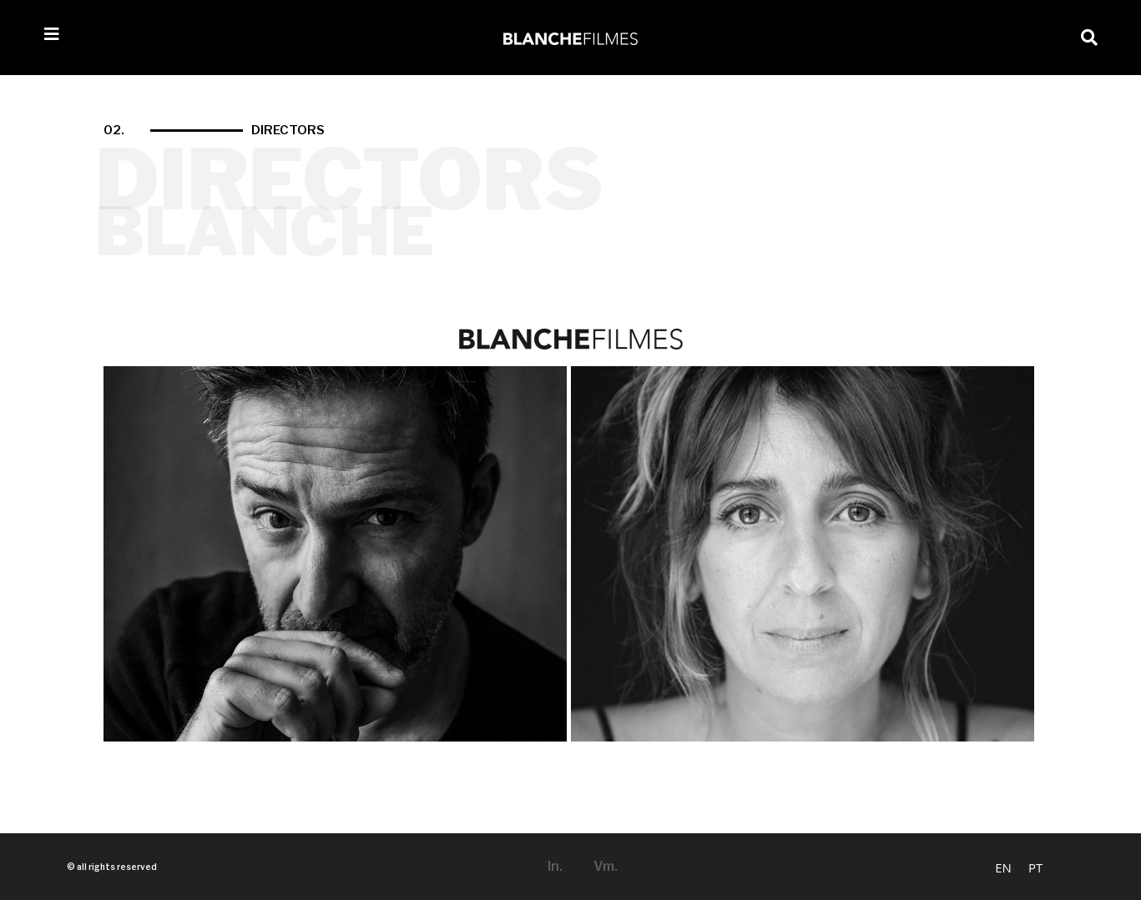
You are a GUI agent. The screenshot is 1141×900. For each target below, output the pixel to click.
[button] (1089, 37)
